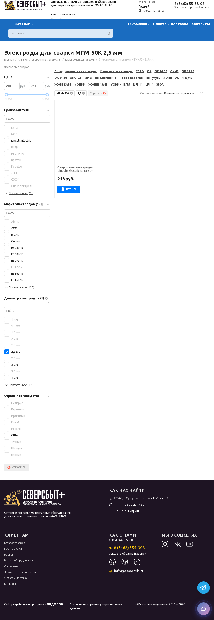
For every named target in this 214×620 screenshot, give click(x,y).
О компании (139, 24)
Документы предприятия (20, 572)
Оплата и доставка (170, 24)
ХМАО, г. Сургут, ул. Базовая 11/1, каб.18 (139, 498)
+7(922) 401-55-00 (151, 10)
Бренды (9, 554)
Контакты (200, 24)
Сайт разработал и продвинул (33, 604)
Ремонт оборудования (18, 560)
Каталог (22, 24)
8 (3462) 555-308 (127, 547)
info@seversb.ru (126, 571)
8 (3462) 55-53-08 (189, 3)
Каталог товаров (14, 542)
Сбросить (98, 93)
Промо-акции (13, 548)
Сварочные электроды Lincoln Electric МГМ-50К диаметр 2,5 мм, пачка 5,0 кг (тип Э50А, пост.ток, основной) (80, 169)
